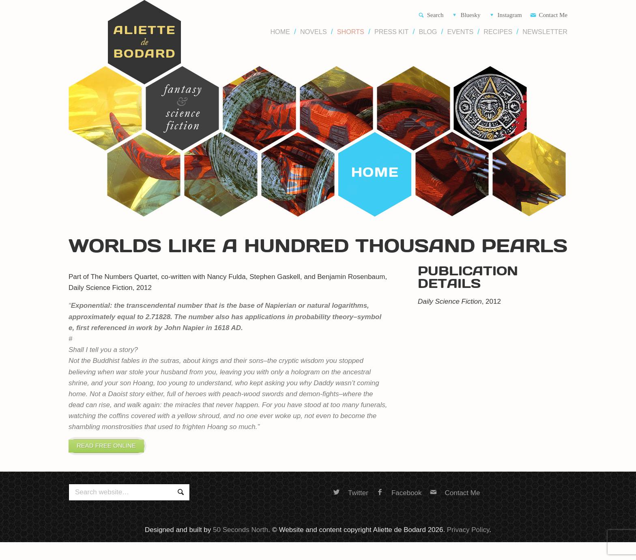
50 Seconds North (240, 538)
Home (280, 31)
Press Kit (391, 31)
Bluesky (465, 15)
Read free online (115, 449)
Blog (428, 31)
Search (431, 15)
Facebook (399, 501)
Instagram (505, 15)
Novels (313, 31)
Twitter (350, 501)
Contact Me (548, 15)
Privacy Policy (468, 538)
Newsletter (544, 31)
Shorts (350, 31)
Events (460, 31)
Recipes (497, 31)
